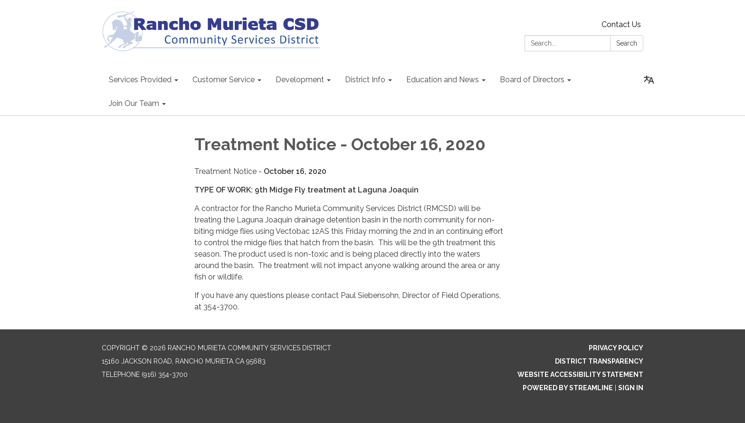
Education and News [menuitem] (442, 79)
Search (626, 43)
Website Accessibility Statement (580, 374)
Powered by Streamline (568, 388)
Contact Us (621, 24)
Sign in (630, 388)
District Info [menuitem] (365, 79)
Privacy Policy (616, 348)
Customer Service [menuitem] (223, 79)
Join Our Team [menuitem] (134, 103)
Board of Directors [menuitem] (532, 79)
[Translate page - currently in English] (649, 80)
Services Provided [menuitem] (140, 79)
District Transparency (599, 361)
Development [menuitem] (300, 79)
